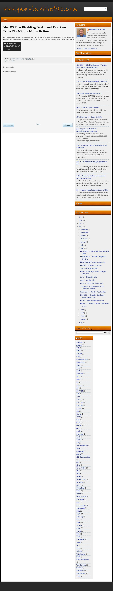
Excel (78, 397)
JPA (77, 462)
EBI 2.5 (79, 385)
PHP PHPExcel (81, 505)
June (82, 248)
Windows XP (81, 573)
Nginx (78, 491)
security (79, 525)
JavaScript (80, 451)
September (85, 239)
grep (78, 428)
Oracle (78, 494)
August (83, 242)
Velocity (79, 551)
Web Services (81, 565)
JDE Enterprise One (83, 457)
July (82, 245)
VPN (78, 557)
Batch (78, 351)
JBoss (78, 454)
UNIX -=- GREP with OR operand (91, 283)
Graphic (79, 425)
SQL (78, 534)
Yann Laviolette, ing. (97, 29)
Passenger (80, 499)
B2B (78, 348)
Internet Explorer (82, 445)
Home (5, 20)
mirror (78, 485)
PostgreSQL (80, 508)
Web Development (82, 560)
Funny (78, 417)
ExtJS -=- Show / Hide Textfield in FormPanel (91, 81)
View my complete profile (86, 48)
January (84, 319)
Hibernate (80, 434)
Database (79, 374)
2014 (81, 217)
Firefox (79, 414)
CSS (78, 368)
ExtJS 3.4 (79, 405)
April (82, 313)
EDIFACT (79, 391)
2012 (81, 223)
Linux (78, 465)
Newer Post (8, 125)
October (84, 236)
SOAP (78, 528)
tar (77, 545)
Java (78, 448)
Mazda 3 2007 (81, 479)
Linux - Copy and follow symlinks (87, 107)
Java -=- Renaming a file (88, 277)
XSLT (78, 576)
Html (78, 437)
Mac (13, 61)
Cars (78, 356)
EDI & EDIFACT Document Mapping (92, 262)
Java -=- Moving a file (87, 280)
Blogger (79, 354)
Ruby (78, 522)
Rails (78, 511)
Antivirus (79, 342)
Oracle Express (81, 497)
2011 (81, 226)
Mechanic (79, 482)
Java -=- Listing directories (89, 268)
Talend (78, 542)
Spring (78, 531)
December (84, 229)
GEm (78, 420)
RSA (78, 519)
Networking (80, 488)
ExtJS (78, 400)
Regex (78, 514)
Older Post (67, 125)
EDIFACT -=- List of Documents (91, 265)
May (82, 310)
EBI (77, 382)
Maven (78, 476)
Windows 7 (80, 571)
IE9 (77, 443)
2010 (81, 323)
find (77, 411)
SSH (78, 537)
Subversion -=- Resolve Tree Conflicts (93, 292)
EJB (78, 394)
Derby (78, 379)
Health (78, 431)
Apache (79, 345)
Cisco (78, 365)
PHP (78, 502)
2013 (81, 220)
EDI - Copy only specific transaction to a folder (92, 190)
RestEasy (79, 517)
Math (78, 474)
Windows (79, 568)
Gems (78, 422)
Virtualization (81, 554)
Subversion (80, 540)
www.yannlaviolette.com (40, 9)
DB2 (78, 376)
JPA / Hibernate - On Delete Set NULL (89, 117)
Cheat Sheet (80, 362)
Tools (78, 548)
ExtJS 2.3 (79, 402)
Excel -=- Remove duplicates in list (92, 300)
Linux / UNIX (81, 468)
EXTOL (79, 408)
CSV (78, 371)
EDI (77, 388)
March (83, 316)
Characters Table (82, 359)
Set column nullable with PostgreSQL (89, 93)
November (84, 232)
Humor (78, 440)
